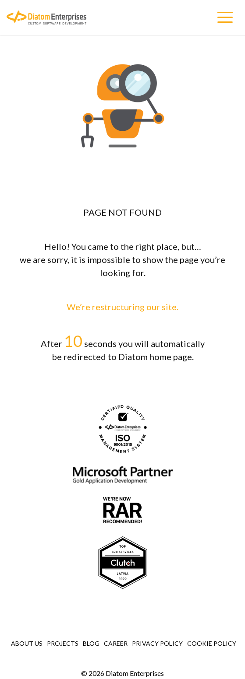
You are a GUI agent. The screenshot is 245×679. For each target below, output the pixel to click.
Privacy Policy (157, 643)
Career (116, 643)
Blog (91, 643)
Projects (62, 643)
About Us (27, 643)
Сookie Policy (211, 643)
